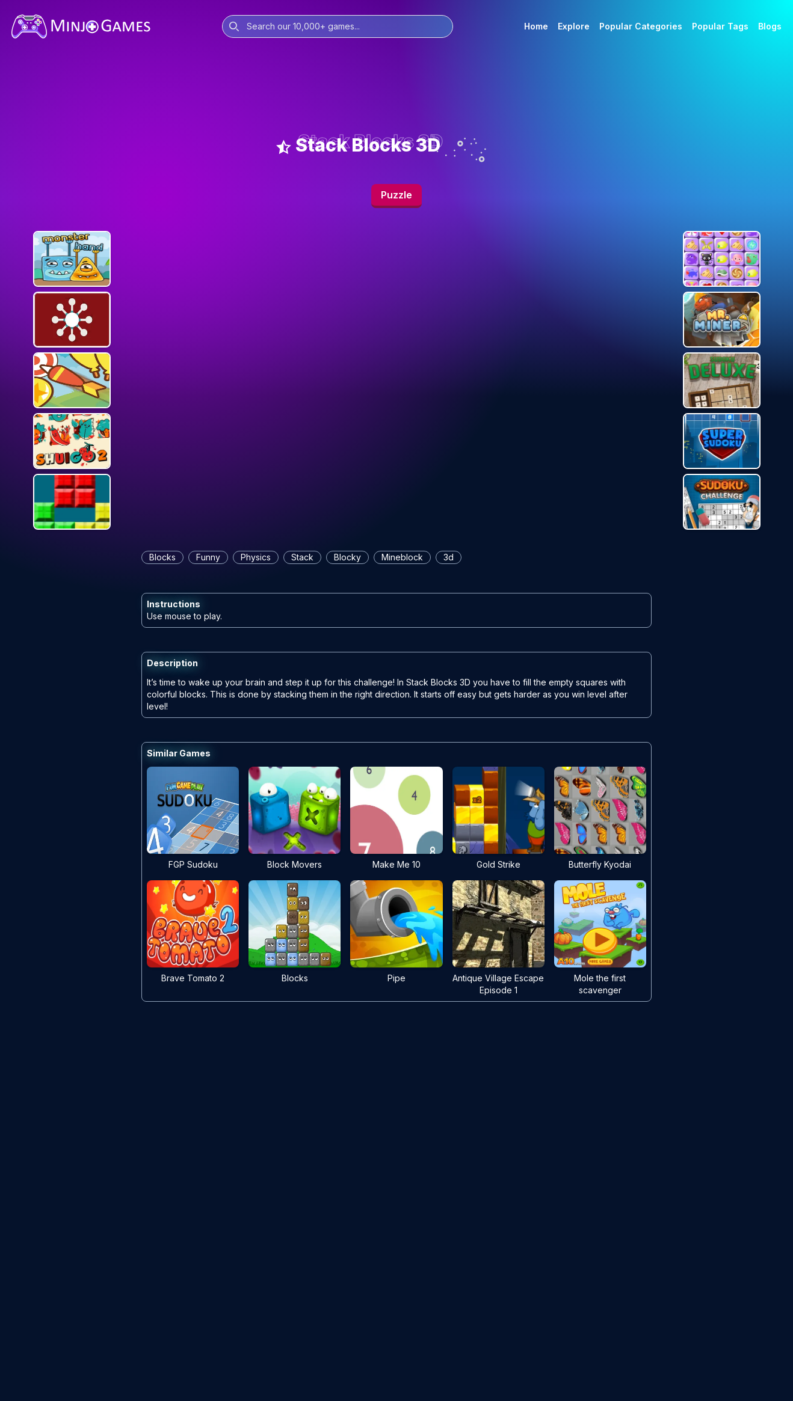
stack (302, 557)
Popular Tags (720, 26)
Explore (574, 26)
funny (208, 557)
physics (256, 557)
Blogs (770, 26)
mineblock (402, 557)
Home (536, 26)
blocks (162, 557)
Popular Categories (640, 26)
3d (448, 557)
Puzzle (396, 195)
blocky (347, 557)
